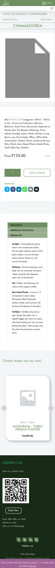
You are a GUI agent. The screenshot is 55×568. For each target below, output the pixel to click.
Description (16, 225)
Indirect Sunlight (12, 133)
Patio (7, 144)
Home (6, 14)
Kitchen (38, 133)
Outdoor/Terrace (41, 140)
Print (36, 189)
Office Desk (41, 137)
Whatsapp (24, 189)
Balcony (38, 123)
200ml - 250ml (27, 422)
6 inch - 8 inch (11, 123)
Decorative (32, 126)
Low (13, 137)
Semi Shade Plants (26, 144)
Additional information (22, 230)
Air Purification (19, 14)
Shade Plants (43, 144)
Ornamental (10, 140)
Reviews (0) (16, 235)
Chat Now (13, 510)
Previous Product (10, 19)
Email (30, 189)
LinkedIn (18, 189)
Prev (4, 408)
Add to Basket (37, 172)
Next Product (46, 19)
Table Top (15, 147)
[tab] (27, 225)
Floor (42, 130)
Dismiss (32, 566)
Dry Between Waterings (28, 130)
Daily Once (20, 126)
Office (32, 137)
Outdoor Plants (25, 140)
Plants (13, 144)
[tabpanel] (27, 68)
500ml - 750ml (42, 119)
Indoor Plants (27, 133)
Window (25, 147)
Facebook (13, 189)
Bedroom (9, 126)
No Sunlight (22, 137)
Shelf (7, 147)
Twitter (7, 189)
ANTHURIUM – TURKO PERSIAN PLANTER (28, 428)
